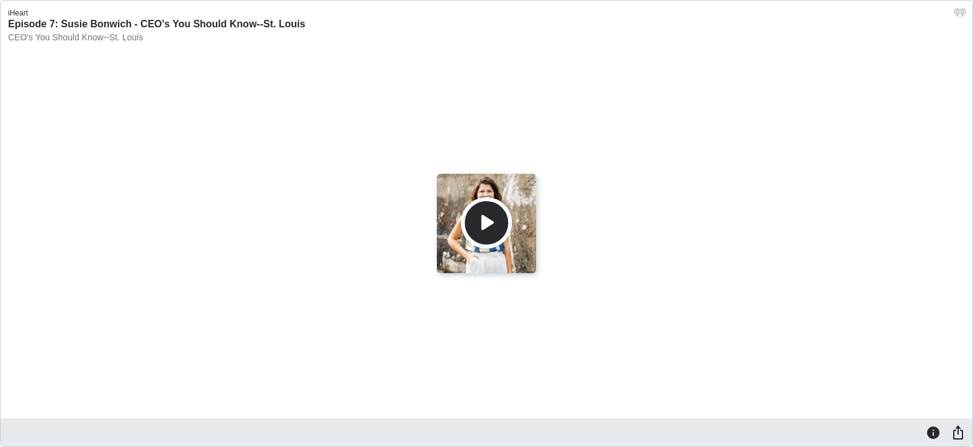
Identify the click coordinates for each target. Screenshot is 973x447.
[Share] (958, 432)
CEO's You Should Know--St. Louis (75, 37)
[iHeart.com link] (960, 15)
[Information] (933, 432)
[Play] (486, 222)
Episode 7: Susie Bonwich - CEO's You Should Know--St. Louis (156, 24)
